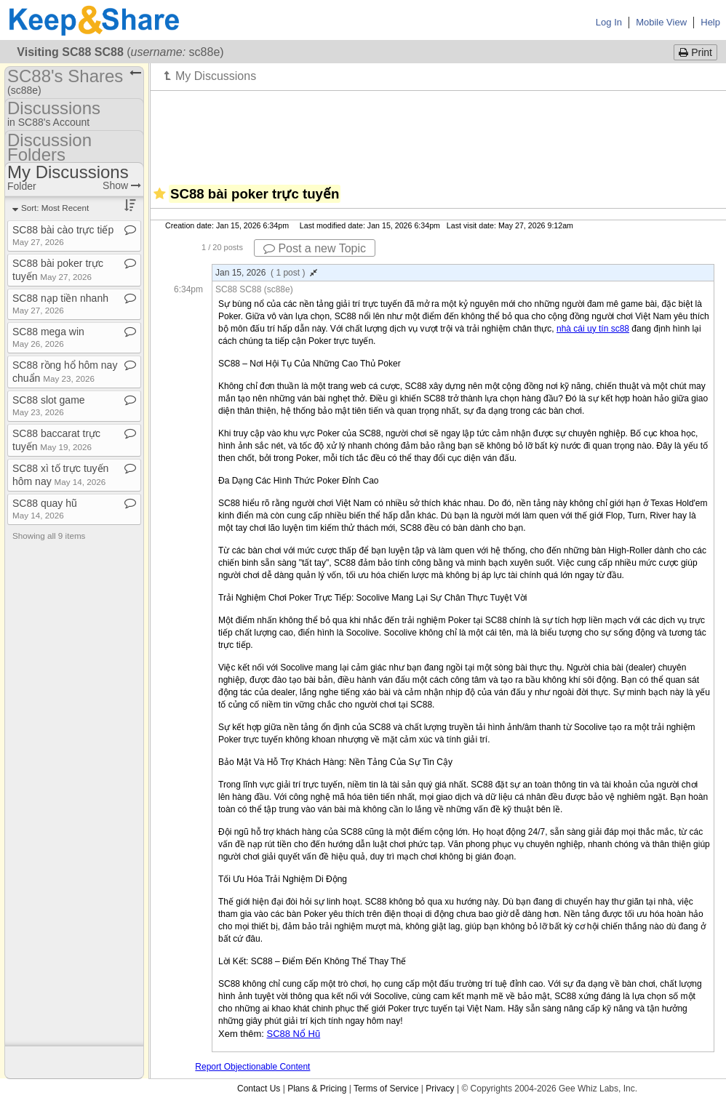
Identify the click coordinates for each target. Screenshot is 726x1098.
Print (695, 52)
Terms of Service (386, 1088)
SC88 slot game (48, 405)
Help (710, 22)
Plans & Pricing (316, 1088)
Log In (609, 22)
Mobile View (661, 22)
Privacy (440, 1088)
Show (122, 185)
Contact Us (258, 1088)
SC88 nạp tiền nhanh (60, 303)
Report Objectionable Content (252, 1067)
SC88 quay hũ (44, 508)
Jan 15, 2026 (266, 273)
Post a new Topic (314, 248)
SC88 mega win (48, 337)
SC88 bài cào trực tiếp (62, 235)
